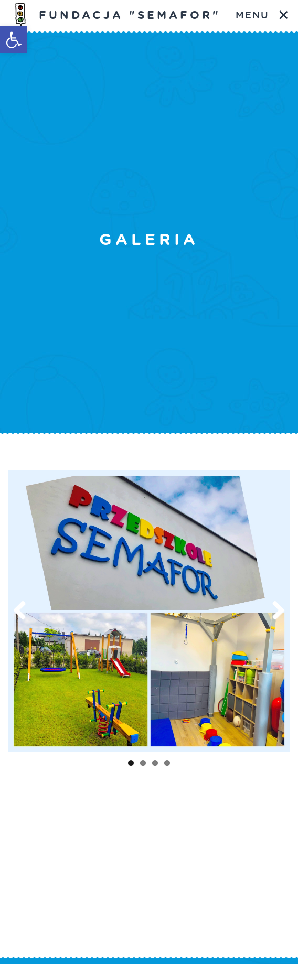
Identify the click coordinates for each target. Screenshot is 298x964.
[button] (13, 39)
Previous (23, 611)
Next (274, 611)
